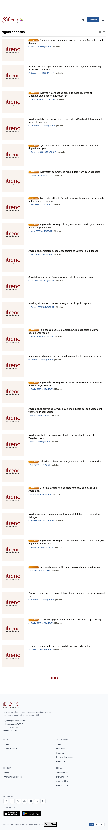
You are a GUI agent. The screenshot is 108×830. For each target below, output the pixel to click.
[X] (18, 801)
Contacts (60, 753)
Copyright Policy (63, 781)
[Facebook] (12, 801)
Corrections (61, 761)
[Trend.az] (12, 20)
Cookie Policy (62, 785)
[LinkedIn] (36, 801)
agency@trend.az (10, 730)
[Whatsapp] (5, 801)
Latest (6, 744)
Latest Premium (10, 749)
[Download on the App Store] (11, 813)
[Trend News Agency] (11, 704)
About (59, 744)
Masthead (60, 749)
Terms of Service (63, 773)
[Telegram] (30, 801)
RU (102, 824)
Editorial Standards (64, 757)
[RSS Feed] (43, 801)
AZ (97, 824)
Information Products (12, 777)
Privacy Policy (62, 777)
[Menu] (103, 19)
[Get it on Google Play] (31, 813)
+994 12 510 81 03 (10, 727)
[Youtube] (24, 801)
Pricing (6, 773)
